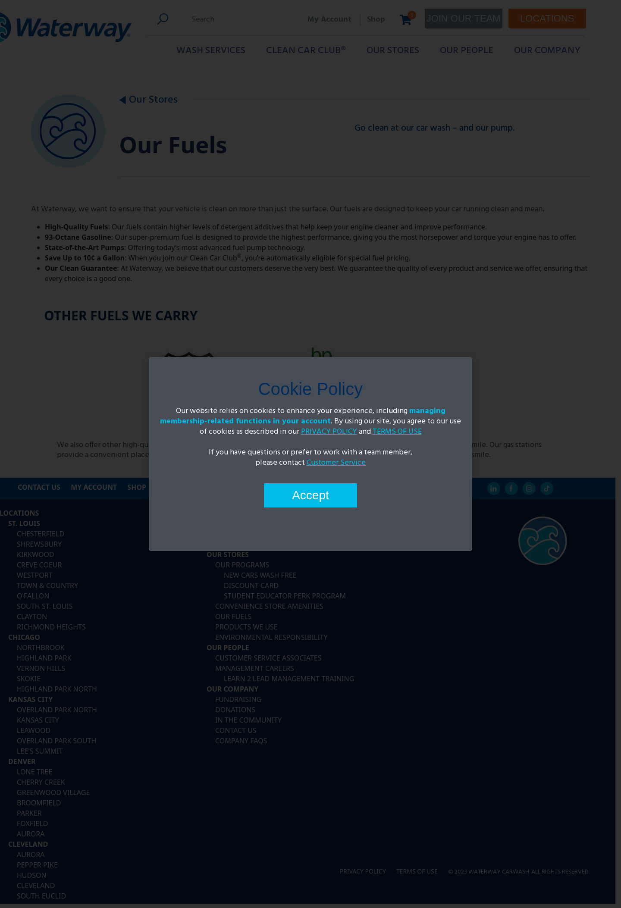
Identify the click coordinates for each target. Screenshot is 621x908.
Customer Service (336, 463)
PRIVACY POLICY (329, 432)
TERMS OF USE (397, 432)
